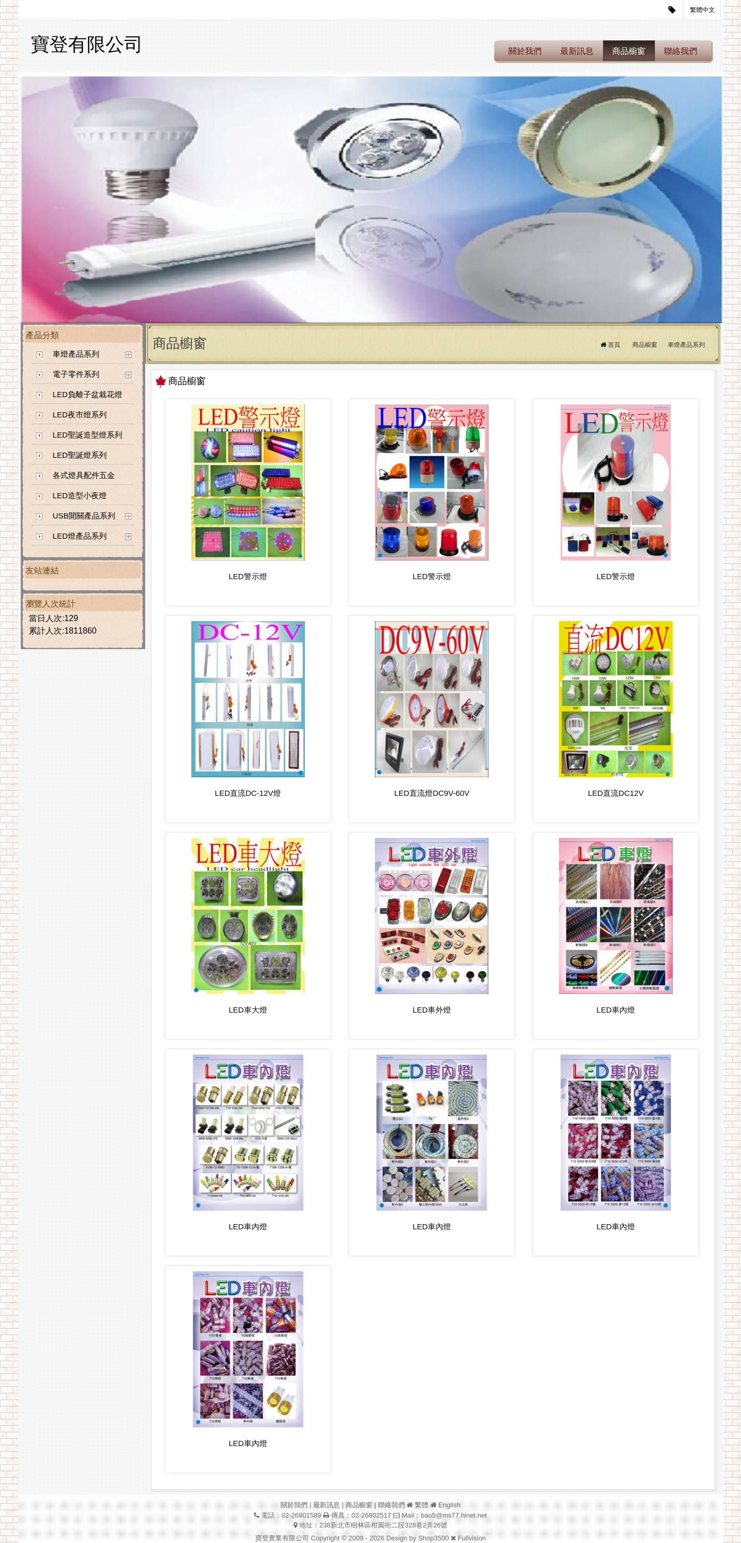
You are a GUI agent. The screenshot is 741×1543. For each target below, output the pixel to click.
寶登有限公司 (87, 44)
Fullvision (472, 1538)
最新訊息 (577, 51)
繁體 (421, 1505)
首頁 (614, 344)
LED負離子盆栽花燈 (87, 394)
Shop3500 (433, 1538)
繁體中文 (702, 9)
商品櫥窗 (629, 51)
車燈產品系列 (76, 353)
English (449, 1505)
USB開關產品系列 (84, 515)
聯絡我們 (680, 51)
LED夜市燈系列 (80, 414)
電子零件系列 (76, 374)
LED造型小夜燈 (80, 495)
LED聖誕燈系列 (80, 455)
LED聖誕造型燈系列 (87, 434)
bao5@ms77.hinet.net (453, 1515)
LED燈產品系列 (80, 535)
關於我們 (525, 51)
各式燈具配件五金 (84, 475)
